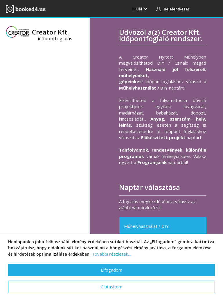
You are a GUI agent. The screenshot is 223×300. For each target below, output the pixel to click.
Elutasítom (111, 287)
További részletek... (111, 254)
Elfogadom (111, 270)
